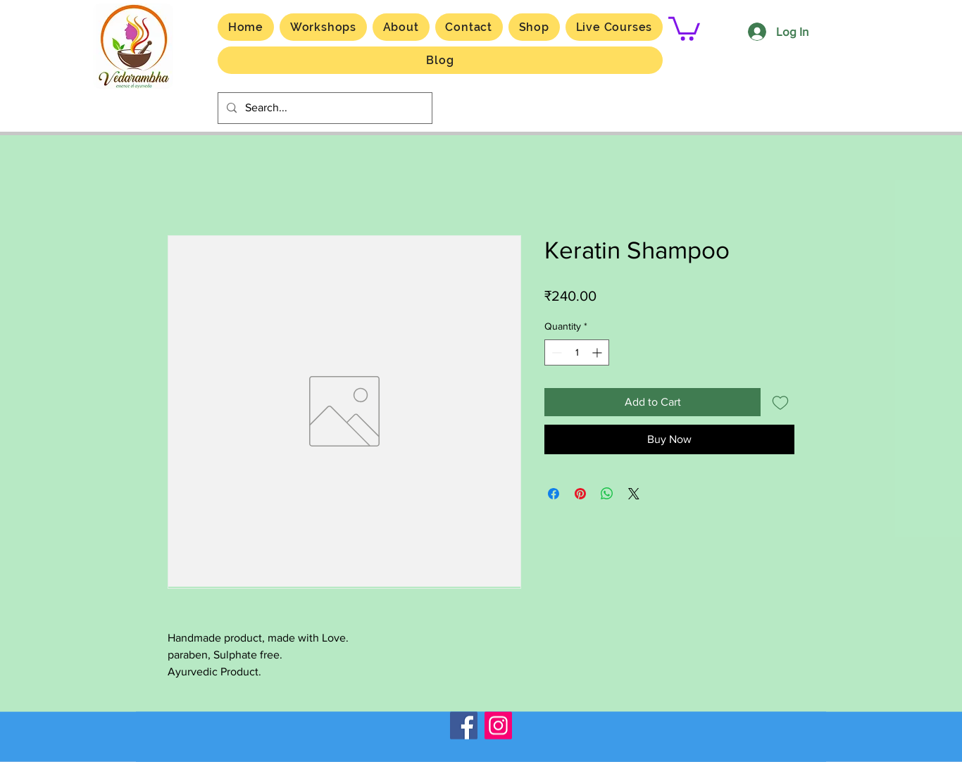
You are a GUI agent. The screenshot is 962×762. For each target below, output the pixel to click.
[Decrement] (555, 352)
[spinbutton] (576, 352)
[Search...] (323, 108)
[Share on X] (633, 493)
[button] (614, 27)
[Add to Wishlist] (780, 402)
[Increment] (598, 352)
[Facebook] (463, 725)
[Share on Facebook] (553, 493)
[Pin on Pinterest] (580, 493)
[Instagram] (498, 725)
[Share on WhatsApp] (607, 493)
